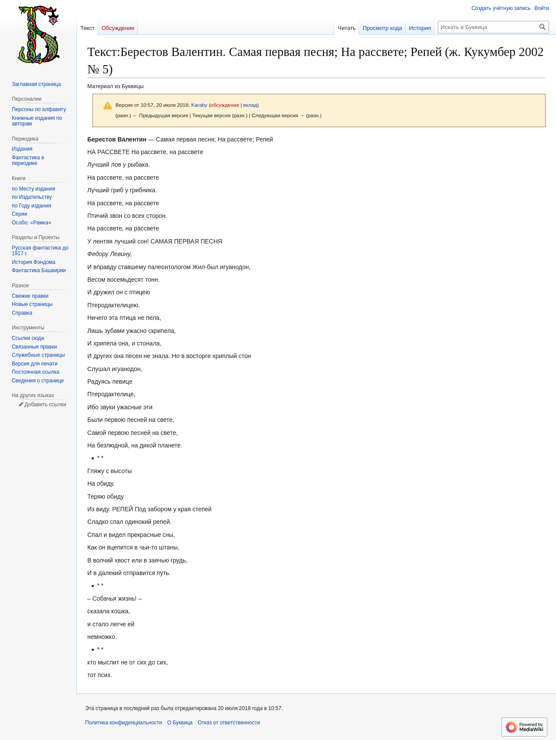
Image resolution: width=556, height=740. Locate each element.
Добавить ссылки (45, 404)
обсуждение (225, 105)
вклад (250, 105)
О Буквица (179, 723)
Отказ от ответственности (229, 723)
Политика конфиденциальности (123, 723)
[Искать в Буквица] (493, 27)
